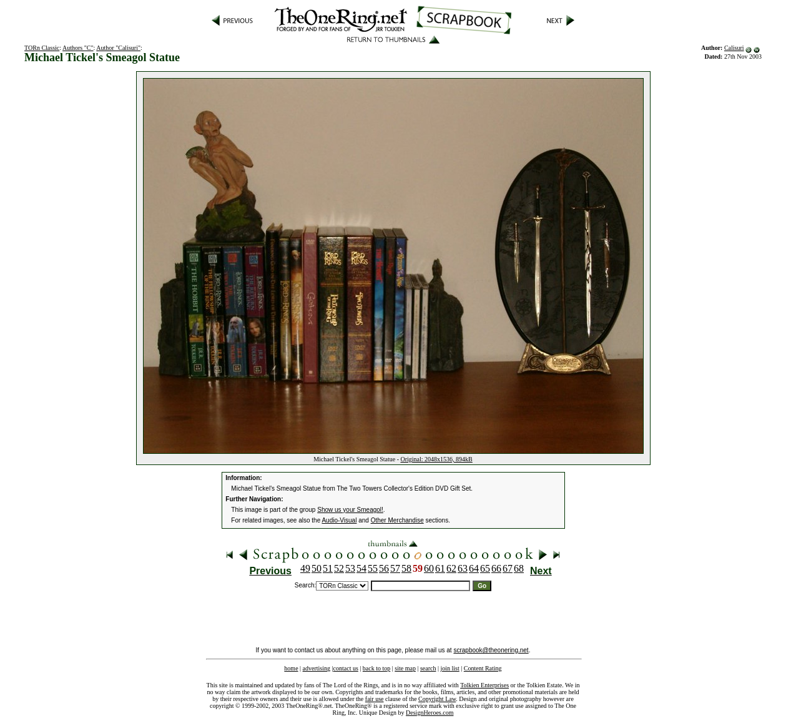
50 (317, 568)
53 (350, 568)
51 (328, 568)
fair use (374, 698)
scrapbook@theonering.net (490, 650)
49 (305, 568)
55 (373, 568)
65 (485, 568)
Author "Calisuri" (118, 47)
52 (339, 568)
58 (406, 568)
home (291, 668)
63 (463, 568)
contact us (345, 668)
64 (474, 568)
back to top (376, 668)
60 (429, 568)
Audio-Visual (339, 520)
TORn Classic (41, 47)
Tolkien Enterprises (484, 685)
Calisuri (734, 47)
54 (361, 568)
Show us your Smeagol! (350, 509)
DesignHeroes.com (429, 712)
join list (449, 668)
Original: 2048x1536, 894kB (437, 459)
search (428, 668)
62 (451, 568)
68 (519, 568)
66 (496, 568)
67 (508, 568)
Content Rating (483, 668)
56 (384, 568)
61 (440, 568)
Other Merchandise (397, 520)
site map (405, 668)
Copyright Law (437, 698)
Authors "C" (78, 47)
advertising (316, 668)
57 (395, 568)
